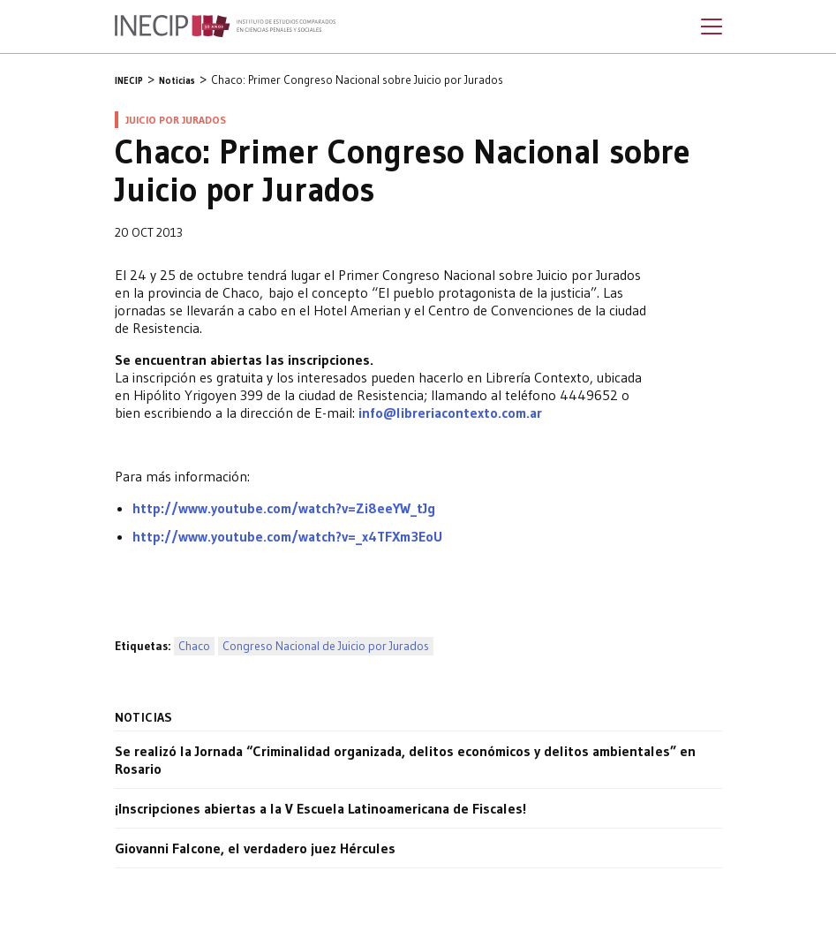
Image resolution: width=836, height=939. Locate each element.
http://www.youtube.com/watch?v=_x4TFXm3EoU (287, 536)
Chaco (194, 646)
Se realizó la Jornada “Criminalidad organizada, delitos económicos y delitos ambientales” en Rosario (405, 759)
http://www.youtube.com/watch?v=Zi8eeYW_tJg (283, 508)
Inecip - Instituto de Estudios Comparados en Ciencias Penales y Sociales (225, 26)
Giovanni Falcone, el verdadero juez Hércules (255, 848)
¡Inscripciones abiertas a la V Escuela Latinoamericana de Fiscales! (320, 808)
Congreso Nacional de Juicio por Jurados (325, 646)
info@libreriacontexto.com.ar (450, 412)
